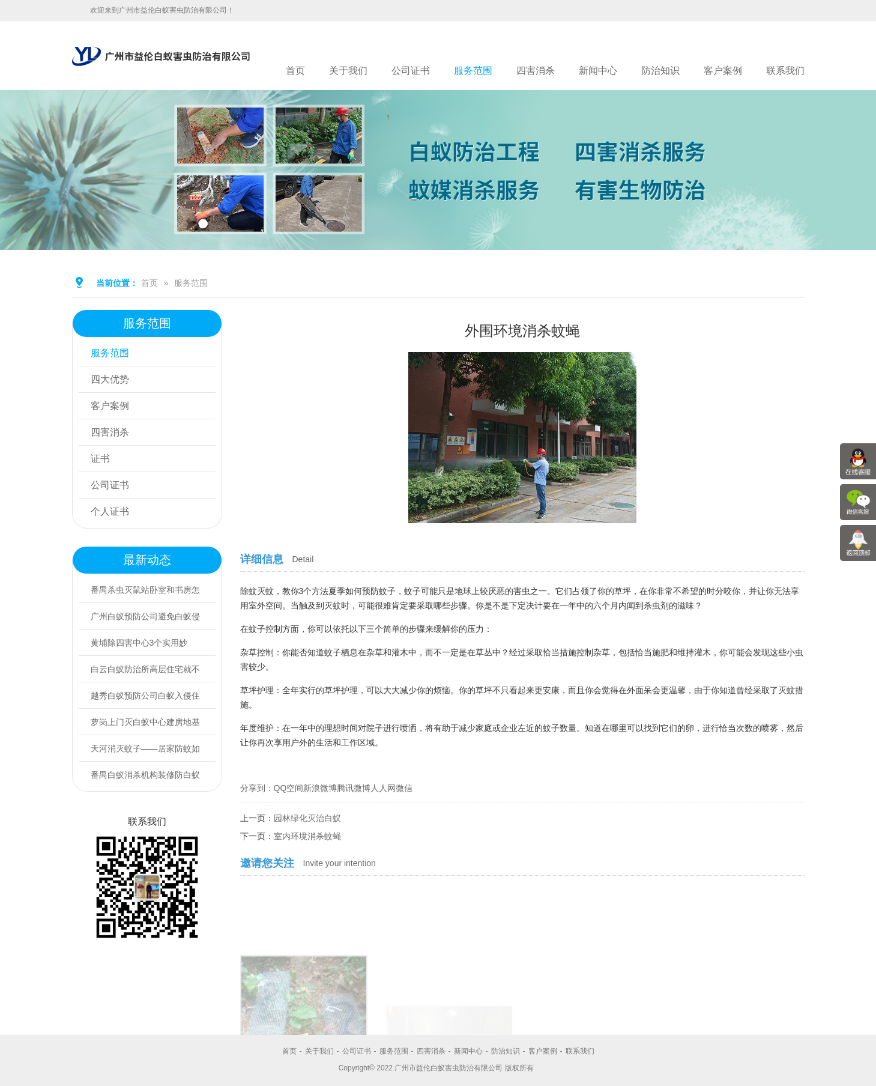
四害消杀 (535, 70)
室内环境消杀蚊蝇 (307, 836)
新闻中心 (598, 70)
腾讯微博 (353, 788)
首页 (295, 70)
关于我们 (348, 70)
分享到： (257, 788)
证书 (100, 459)
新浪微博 (320, 788)
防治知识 (660, 70)
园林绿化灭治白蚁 (307, 818)
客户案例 (723, 70)
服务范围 (473, 70)
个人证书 (110, 511)
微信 (404, 788)
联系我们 (785, 70)
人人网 (383, 788)
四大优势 (110, 379)
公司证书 (410, 70)
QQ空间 (289, 788)
